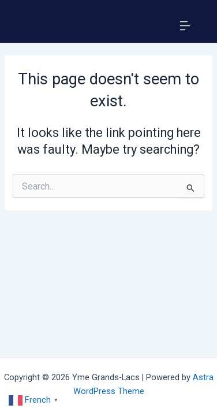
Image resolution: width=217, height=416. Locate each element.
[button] (184, 27)
